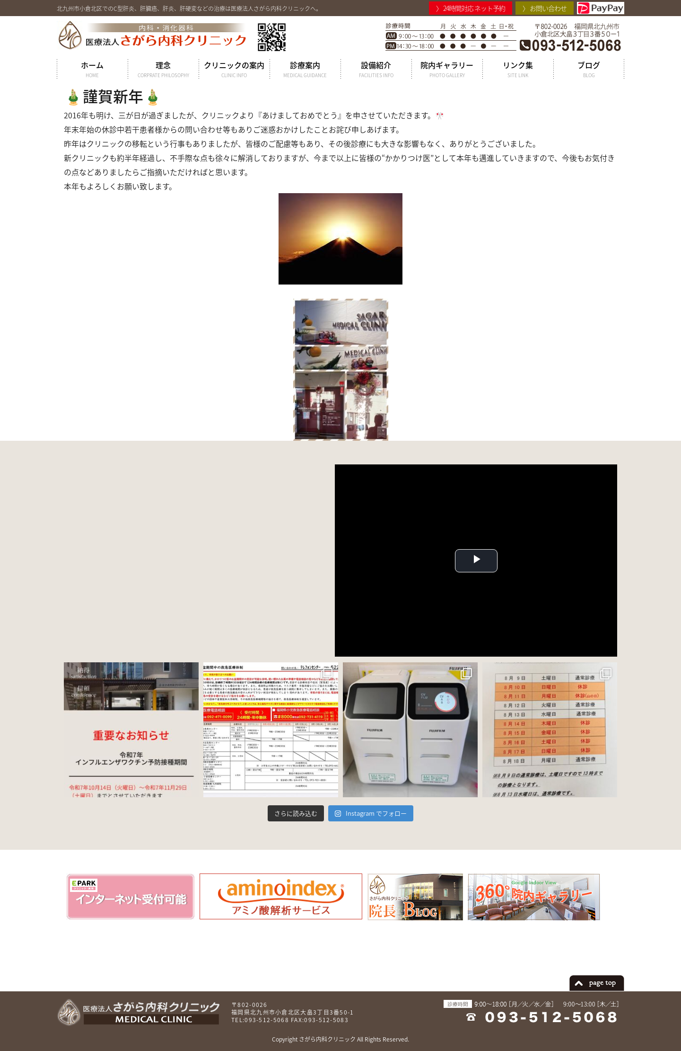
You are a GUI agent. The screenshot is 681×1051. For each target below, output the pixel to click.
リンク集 (517, 69)
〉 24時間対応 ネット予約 (470, 8)
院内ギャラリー (446, 69)
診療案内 (305, 69)
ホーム (92, 69)
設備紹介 (375, 69)
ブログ (588, 69)
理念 (163, 69)
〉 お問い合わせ (545, 8)
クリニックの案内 (234, 69)
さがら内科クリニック (327, 1039)
